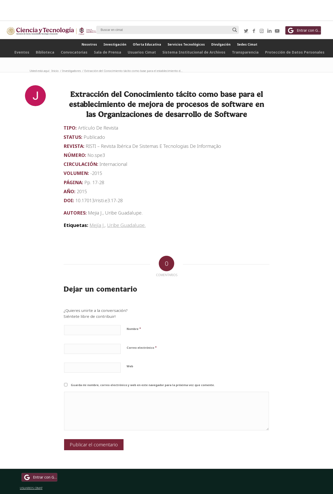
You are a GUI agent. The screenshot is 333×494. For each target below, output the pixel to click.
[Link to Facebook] (254, 31)
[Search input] (165, 29)
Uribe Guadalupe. (126, 225)
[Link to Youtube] (277, 31)
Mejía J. (97, 225)
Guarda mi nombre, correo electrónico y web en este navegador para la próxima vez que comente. (143, 385)
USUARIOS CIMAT (31, 488)
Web (130, 366)
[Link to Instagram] (262, 31)
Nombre (134, 328)
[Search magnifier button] (234, 29)
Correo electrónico (142, 347)
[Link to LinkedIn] (269, 31)
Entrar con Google (304, 30)
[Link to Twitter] (246, 31)
